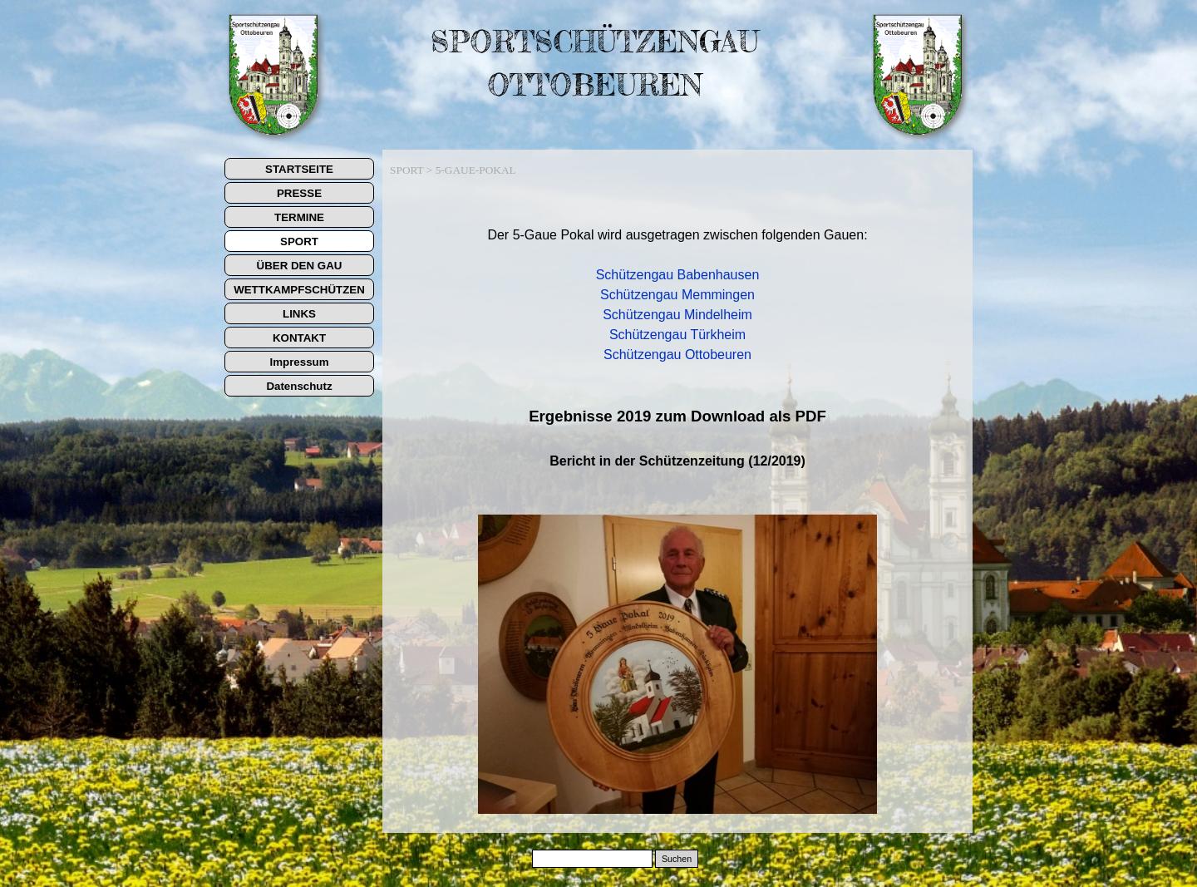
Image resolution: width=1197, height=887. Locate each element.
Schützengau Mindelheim (677, 315)
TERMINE (299, 217)
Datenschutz (299, 386)
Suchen (677, 859)
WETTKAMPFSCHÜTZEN (299, 289)
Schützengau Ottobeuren (677, 354)
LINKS (299, 314)
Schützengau (636, 275)
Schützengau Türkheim (677, 335)
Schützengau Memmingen (677, 295)
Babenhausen (718, 275)
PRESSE (299, 193)
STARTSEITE (299, 169)
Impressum (298, 362)
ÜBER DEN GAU (299, 265)
